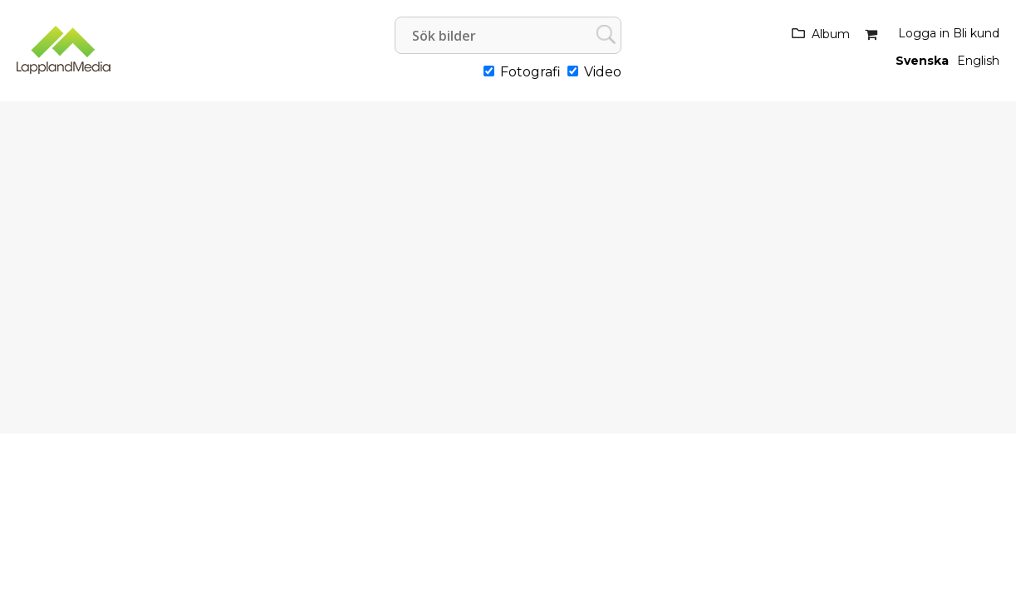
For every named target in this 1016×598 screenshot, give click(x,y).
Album (831, 34)
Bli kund (976, 33)
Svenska (922, 60)
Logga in (924, 33)
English (978, 60)
